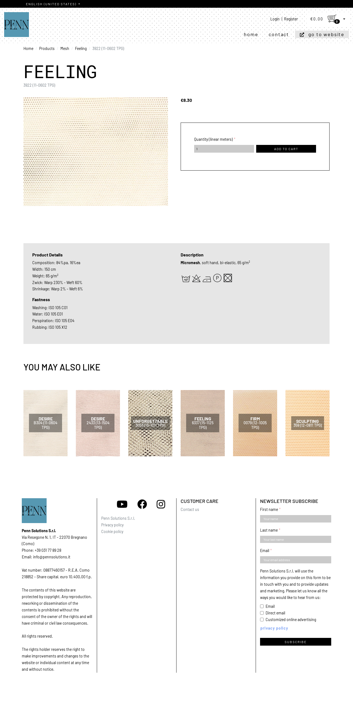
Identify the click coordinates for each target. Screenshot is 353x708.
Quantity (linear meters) (213, 139)
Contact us (190, 509)
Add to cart (286, 149)
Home (251, 34)
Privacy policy (112, 525)
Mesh (64, 48)
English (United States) (51, 4)
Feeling (81, 48)
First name (269, 509)
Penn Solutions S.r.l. (118, 518)
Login (275, 19)
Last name (269, 530)
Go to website (326, 34)
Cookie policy (112, 531)
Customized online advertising (291, 619)
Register (291, 19)
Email (264, 550)
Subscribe (296, 642)
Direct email (275, 613)
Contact (279, 34)
